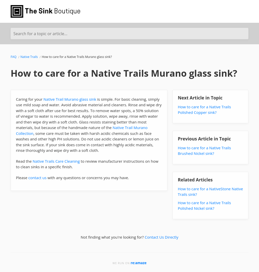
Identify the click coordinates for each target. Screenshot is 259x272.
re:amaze (139, 262)
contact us (37, 177)
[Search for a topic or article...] (129, 33)
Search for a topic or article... (40, 33)
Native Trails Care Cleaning (56, 161)
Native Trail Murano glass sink (70, 99)
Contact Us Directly (161, 237)
